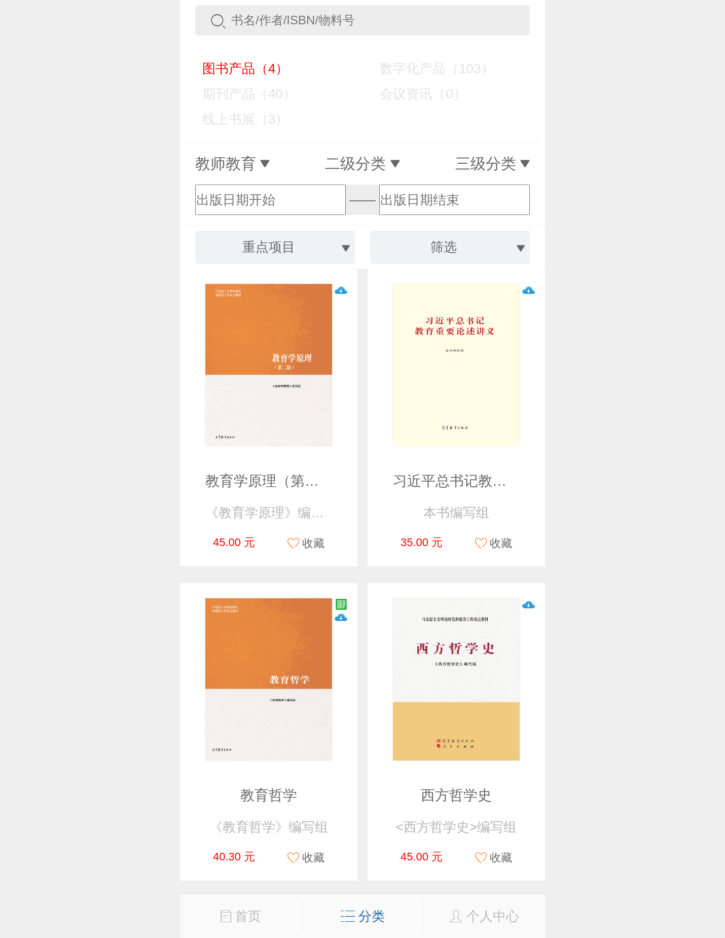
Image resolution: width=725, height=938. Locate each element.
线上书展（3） (238, 119)
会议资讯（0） (415, 93)
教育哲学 (268, 795)
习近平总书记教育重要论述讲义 (492, 481)
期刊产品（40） (242, 93)
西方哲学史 (456, 795)
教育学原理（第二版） (276, 481)
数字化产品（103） (429, 68)
